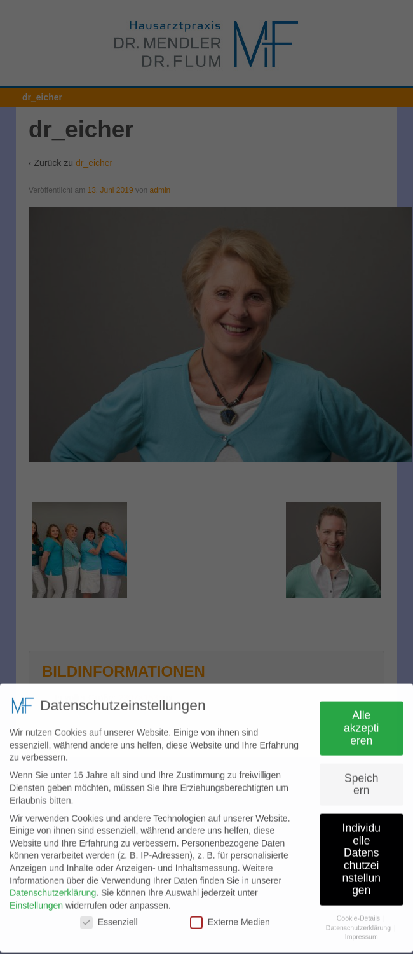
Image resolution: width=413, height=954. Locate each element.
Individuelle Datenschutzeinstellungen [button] (361, 855)
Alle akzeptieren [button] (361, 724)
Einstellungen (36, 901)
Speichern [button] (361, 780)
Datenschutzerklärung (53, 889)
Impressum (361, 933)
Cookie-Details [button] (359, 914)
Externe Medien (230, 919)
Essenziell (109, 919)
